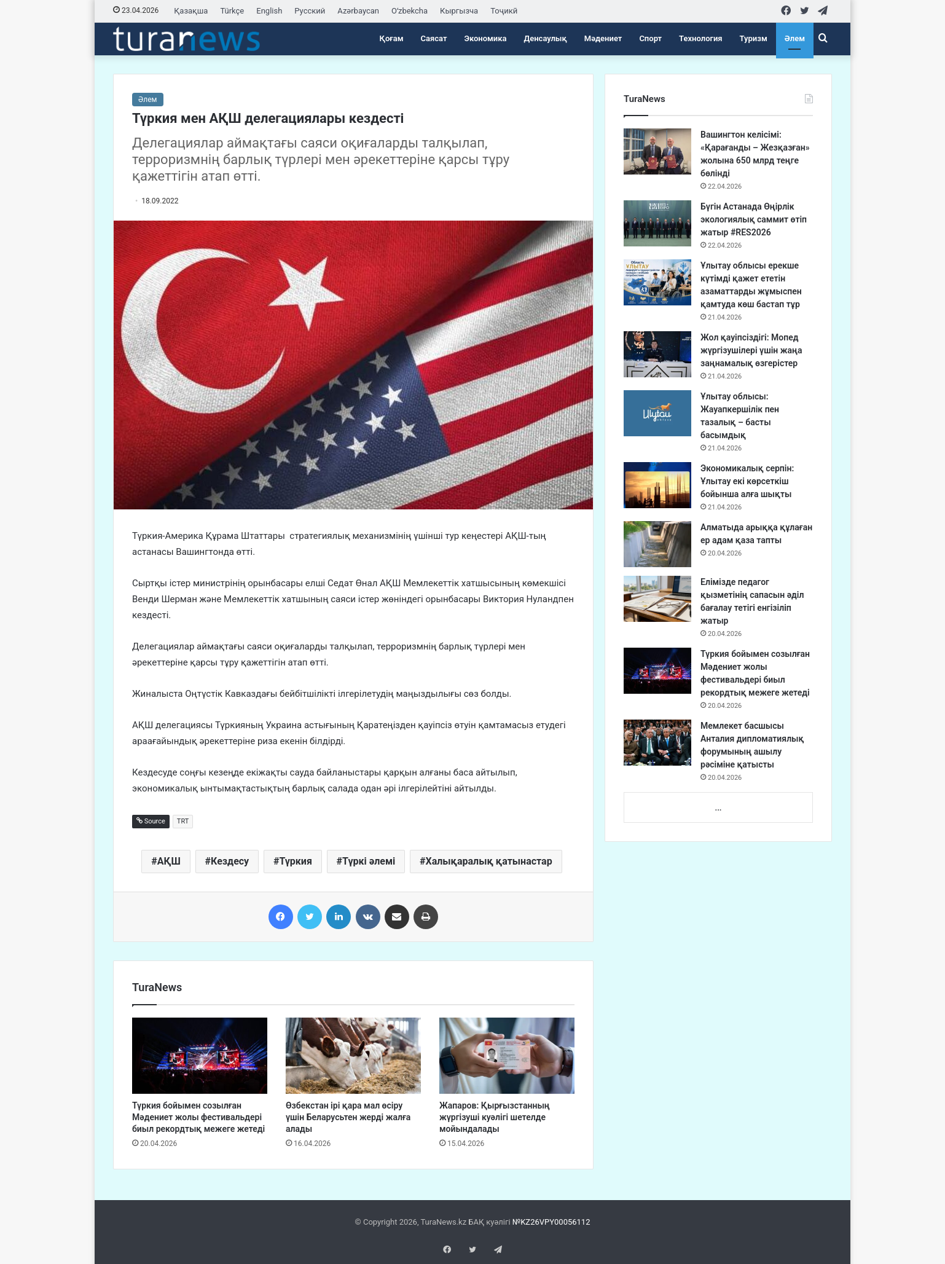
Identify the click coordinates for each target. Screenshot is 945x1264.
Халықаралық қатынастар (489, 861)
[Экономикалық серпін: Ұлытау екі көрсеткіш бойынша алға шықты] (657, 485)
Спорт (650, 38)
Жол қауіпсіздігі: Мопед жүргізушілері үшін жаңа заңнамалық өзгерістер (751, 350)
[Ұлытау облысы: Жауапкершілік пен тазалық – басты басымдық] (657, 413)
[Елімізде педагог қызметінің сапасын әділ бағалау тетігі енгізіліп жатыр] (657, 599)
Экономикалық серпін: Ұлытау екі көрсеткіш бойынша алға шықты (747, 481)
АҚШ (169, 861)
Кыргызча (459, 10)
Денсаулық (545, 38)
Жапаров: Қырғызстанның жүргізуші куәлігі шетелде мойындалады (494, 1117)
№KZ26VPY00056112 (551, 1222)
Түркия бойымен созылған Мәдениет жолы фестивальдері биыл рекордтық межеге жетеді (198, 1117)
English (269, 10)
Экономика (485, 38)
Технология (700, 38)
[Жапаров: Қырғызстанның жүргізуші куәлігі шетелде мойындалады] (506, 1056)
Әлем (795, 38)
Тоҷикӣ (503, 10)
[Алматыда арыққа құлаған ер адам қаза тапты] (657, 544)
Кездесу (230, 861)
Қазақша (191, 10)
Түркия (295, 861)
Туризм (753, 38)
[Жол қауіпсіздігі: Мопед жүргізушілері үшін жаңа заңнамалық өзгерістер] (657, 354)
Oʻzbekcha (409, 10)
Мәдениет (603, 38)
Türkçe (232, 10)
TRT (183, 821)
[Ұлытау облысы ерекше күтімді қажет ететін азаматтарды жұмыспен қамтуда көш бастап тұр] (657, 282)
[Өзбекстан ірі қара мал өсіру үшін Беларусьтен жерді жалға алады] (353, 1056)
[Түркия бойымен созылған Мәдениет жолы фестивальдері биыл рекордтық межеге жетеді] (199, 1056)
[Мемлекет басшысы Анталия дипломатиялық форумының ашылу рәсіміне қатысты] (657, 743)
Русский (309, 10)
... (718, 807)
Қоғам (392, 38)
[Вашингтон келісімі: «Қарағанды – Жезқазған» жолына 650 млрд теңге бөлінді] (657, 151)
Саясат (434, 38)
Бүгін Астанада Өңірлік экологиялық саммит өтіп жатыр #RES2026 (753, 219)
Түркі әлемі (368, 861)
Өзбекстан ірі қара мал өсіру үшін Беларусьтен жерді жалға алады (348, 1117)
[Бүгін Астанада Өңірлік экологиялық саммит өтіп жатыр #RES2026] (657, 223)
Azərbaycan (358, 10)
